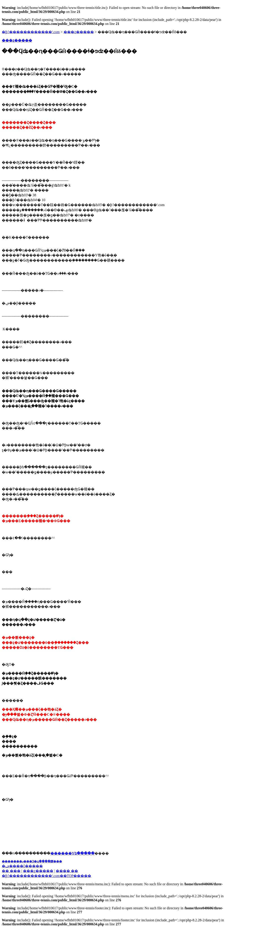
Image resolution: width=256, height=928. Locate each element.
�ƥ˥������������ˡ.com (31, 32)
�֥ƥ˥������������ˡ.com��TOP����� (46, 876)
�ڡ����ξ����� (22, 866)
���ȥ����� (79, 32)
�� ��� (11, 871)
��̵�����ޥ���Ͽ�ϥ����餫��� (32, 861)
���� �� (67, 871)
